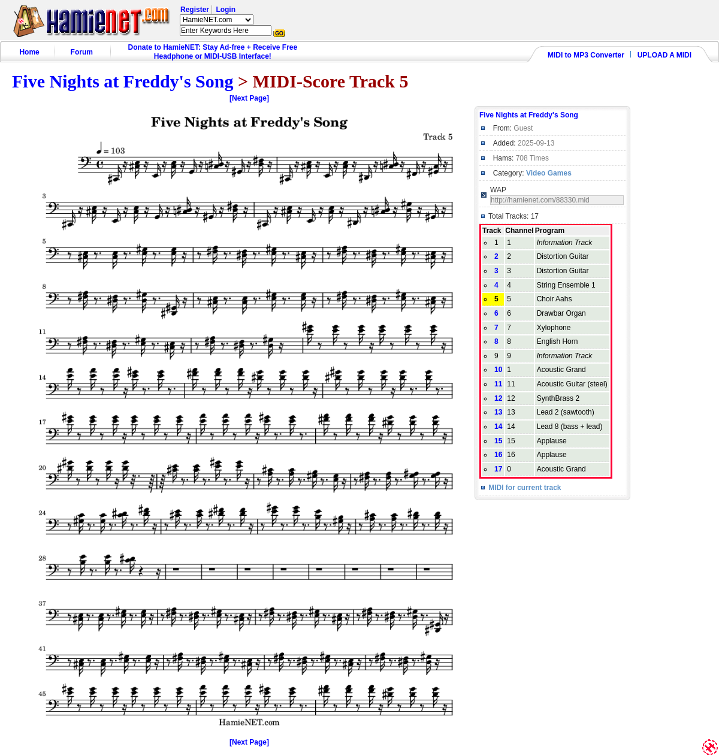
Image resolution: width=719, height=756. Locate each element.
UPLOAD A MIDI (664, 55)
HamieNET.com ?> (216, 19)
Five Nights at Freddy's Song (122, 81)
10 (498, 369)
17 (498, 469)
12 (498, 398)
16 (498, 454)
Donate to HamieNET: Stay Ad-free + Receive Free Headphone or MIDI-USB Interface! (213, 52)
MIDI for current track (524, 487)
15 (498, 441)
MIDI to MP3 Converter (586, 55)
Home (29, 52)
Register (194, 9)
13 (498, 412)
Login (225, 9)
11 (498, 384)
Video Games (549, 173)
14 (498, 426)
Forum (82, 52)
